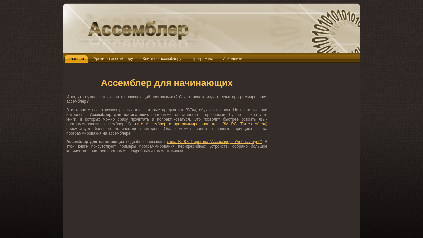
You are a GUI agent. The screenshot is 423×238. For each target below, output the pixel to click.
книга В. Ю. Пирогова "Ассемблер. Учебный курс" (214, 141)
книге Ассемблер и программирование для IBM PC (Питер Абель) (200, 124)
